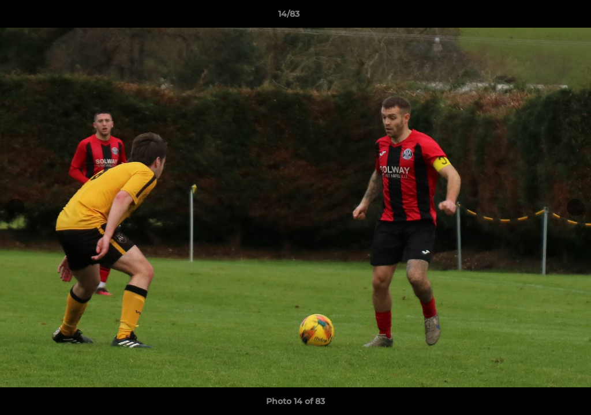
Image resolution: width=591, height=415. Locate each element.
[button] (542, 17)
